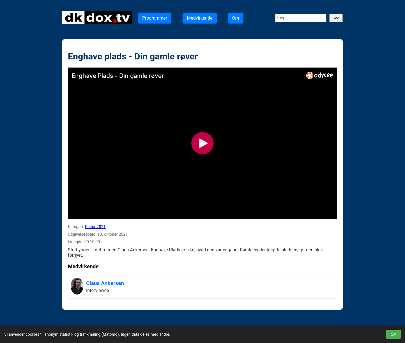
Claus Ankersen (105, 283)
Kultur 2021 (95, 226)
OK (393, 334)
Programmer (154, 18)
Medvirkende (199, 18)
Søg (336, 18)
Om (235, 18)
